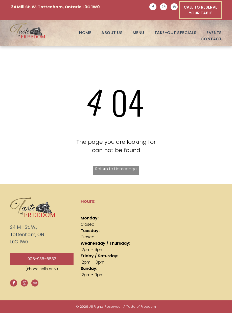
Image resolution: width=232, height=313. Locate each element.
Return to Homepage (116, 169)
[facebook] (152, 7)
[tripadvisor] (174, 7)
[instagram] (163, 7)
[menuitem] (80, 33)
